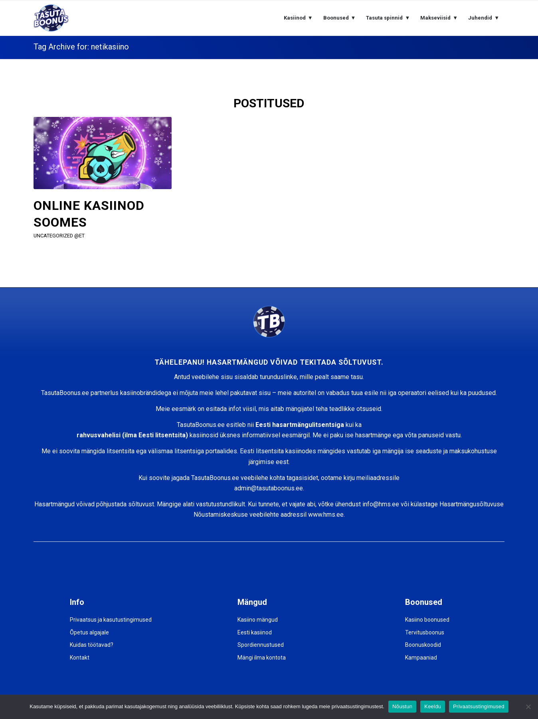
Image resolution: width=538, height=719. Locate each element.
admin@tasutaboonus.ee (268, 488)
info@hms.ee (380, 504)
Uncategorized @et (59, 236)
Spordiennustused (260, 645)
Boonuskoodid (423, 645)
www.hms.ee (326, 514)
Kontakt (79, 657)
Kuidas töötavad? (91, 645)
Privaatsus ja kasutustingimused (111, 619)
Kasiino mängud (257, 619)
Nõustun (402, 706)
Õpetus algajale (89, 632)
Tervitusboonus (424, 632)
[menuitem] (298, 18)
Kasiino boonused (427, 619)
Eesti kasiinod (254, 632)
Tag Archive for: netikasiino (81, 46)
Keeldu (432, 706)
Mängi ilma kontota (261, 657)
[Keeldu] (528, 707)
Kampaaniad (421, 657)
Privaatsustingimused (478, 706)
